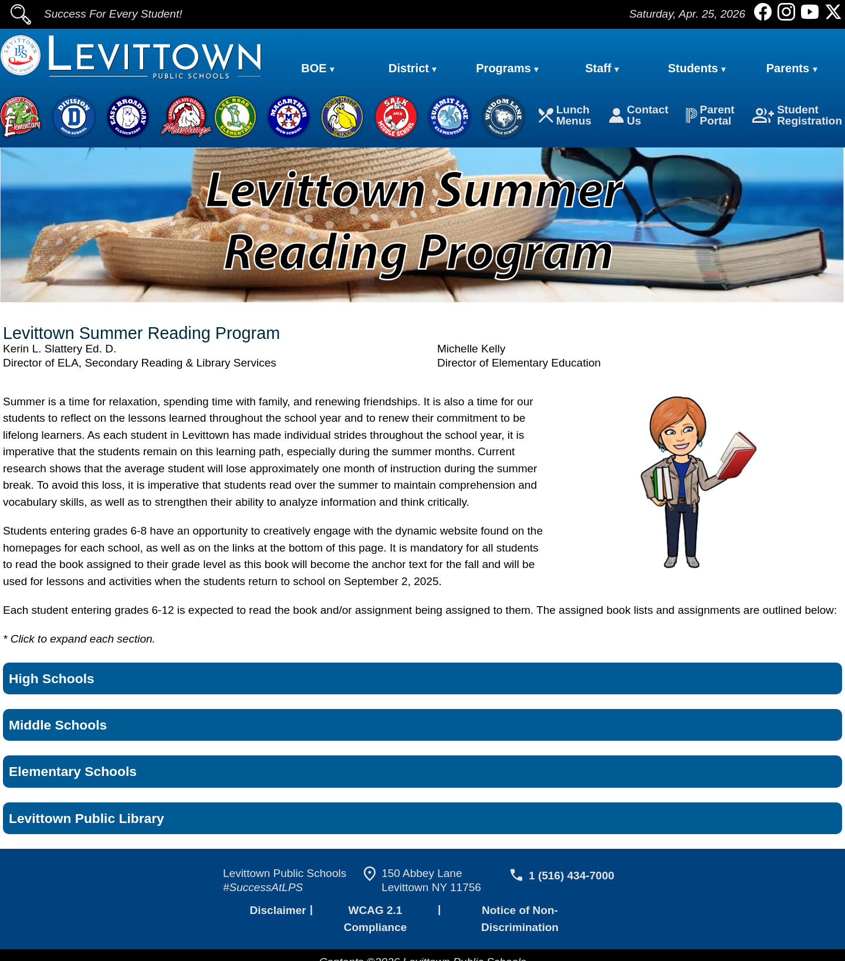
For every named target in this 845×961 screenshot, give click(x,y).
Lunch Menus (567, 116)
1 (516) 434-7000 (569, 877)
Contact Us (640, 116)
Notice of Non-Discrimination (520, 912)
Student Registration (798, 116)
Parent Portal (711, 116)
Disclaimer (276, 912)
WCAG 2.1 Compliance (373, 912)
